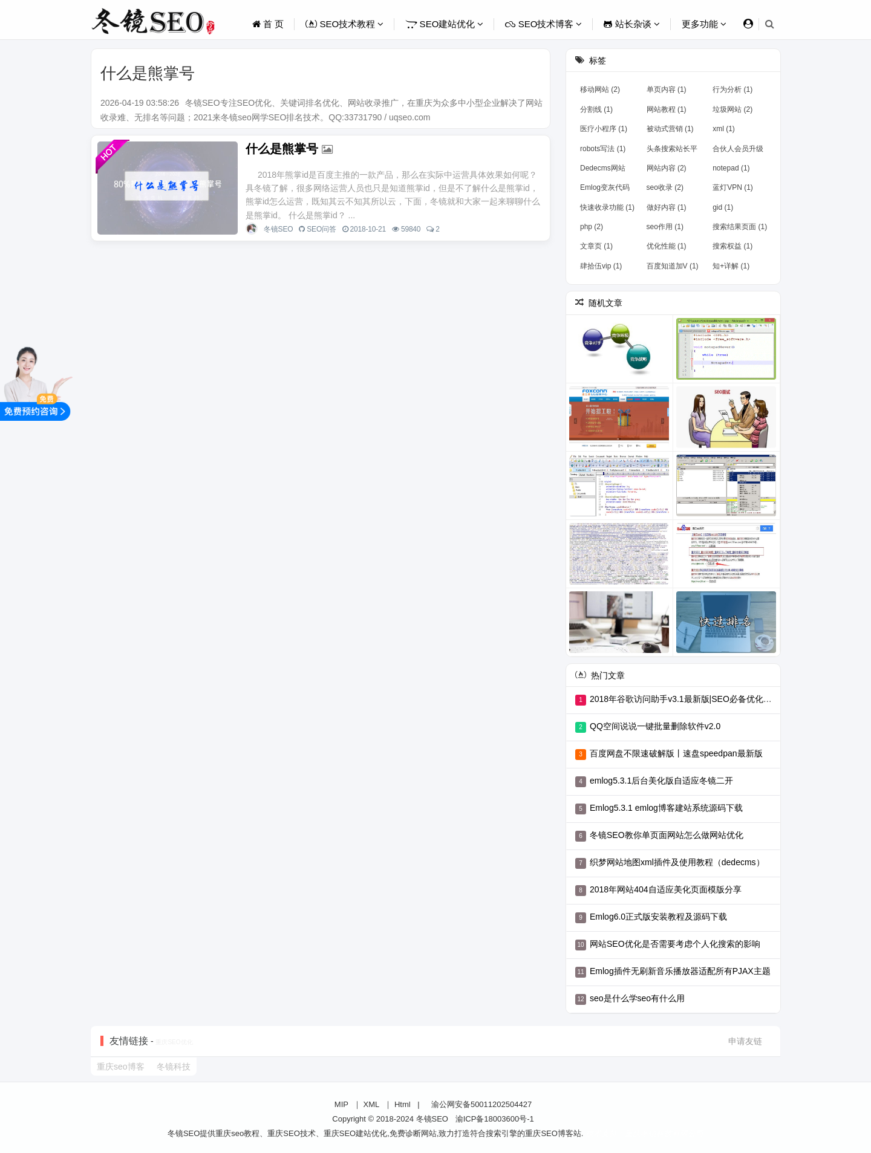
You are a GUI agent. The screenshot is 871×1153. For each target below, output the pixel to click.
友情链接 (128, 1041)
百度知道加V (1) (673, 266)
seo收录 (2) (665, 187)
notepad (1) (731, 168)
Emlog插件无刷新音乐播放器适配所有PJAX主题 (680, 971)
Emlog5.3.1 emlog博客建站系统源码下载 (666, 808)
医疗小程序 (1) (603, 129)
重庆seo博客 (121, 1066)
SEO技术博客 (543, 24)
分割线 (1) (596, 109)
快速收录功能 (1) (607, 207)
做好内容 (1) (667, 207)
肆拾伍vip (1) (601, 266)
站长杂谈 (631, 24)
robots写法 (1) (602, 149)
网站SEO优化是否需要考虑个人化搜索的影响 (675, 944)
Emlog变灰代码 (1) (605, 189)
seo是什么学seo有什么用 (637, 998)
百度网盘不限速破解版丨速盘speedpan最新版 (676, 753)
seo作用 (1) (665, 226)
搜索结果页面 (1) (740, 226)
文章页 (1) (596, 246)
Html (402, 1104)
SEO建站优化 (444, 24)
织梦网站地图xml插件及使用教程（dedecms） (677, 862)
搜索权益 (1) (732, 246)
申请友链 (745, 1041)
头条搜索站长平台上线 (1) (672, 151)
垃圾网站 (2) (732, 109)
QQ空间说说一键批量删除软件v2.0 (655, 726)
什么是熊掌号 (282, 148)
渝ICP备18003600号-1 (494, 1118)
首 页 (268, 24)
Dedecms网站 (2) (602, 170)
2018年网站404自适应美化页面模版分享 (666, 889)
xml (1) (724, 129)
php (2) (591, 226)
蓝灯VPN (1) (733, 187)
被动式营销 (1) (670, 129)
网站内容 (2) (667, 168)
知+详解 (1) (731, 266)
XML (372, 1104)
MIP (341, 1104)
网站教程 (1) (667, 109)
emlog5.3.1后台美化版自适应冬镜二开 (661, 780)
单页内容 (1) (667, 89)
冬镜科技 (174, 1066)
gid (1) (723, 207)
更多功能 (704, 24)
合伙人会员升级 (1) (738, 151)
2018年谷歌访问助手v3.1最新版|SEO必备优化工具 (685, 699)
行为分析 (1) (732, 89)
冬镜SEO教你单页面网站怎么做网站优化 (666, 835)
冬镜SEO (278, 229)
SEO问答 (321, 229)
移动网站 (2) (600, 89)
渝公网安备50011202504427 (480, 1104)
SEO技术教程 (344, 24)
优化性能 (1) (667, 246)
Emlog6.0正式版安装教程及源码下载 (658, 916)
